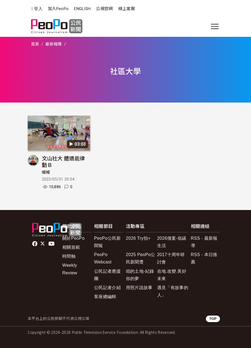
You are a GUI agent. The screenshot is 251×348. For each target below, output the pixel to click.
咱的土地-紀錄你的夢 (140, 275)
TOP (212, 319)
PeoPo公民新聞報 (107, 242)
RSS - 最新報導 (204, 242)
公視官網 (104, 8)
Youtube (51, 244)
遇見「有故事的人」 (172, 291)
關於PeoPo (73, 238)
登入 (38, 9)
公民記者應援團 (107, 275)
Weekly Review (69, 269)
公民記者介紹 (107, 287)
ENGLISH (82, 8)
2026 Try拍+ (138, 238)
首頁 (35, 44)
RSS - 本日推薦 (204, 258)
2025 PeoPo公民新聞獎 (140, 258)
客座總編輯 (105, 296)
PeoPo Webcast (102, 258)
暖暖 (46, 172)
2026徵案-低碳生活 (172, 242)
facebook (35, 244)
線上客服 (126, 8)
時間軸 (69, 256)
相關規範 (71, 247)
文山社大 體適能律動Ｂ (63, 161)
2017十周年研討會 (171, 258)
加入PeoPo (58, 8)
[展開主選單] (214, 26)
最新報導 (53, 44)
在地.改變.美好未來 (171, 275)
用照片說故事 (139, 287)
